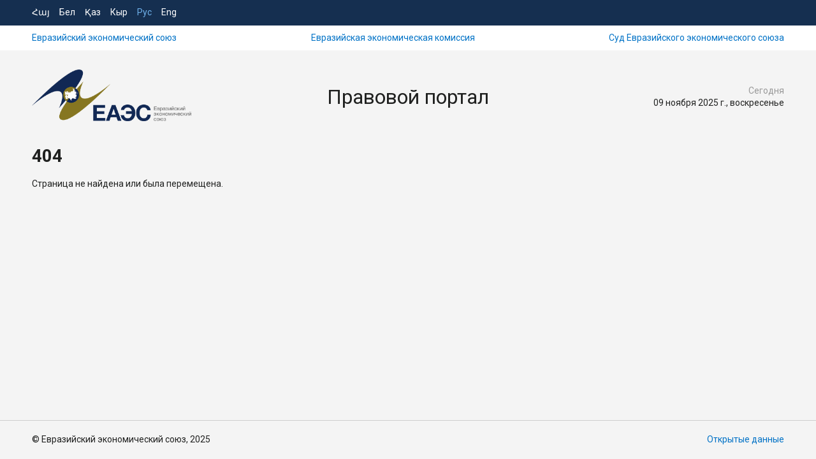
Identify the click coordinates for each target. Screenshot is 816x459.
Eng (169, 12)
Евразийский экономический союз (104, 38)
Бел (67, 12)
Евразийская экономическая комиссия (393, 38)
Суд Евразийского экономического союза (696, 38)
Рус (144, 12)
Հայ (41, 12)
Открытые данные (745, 439)
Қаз (93, 12)
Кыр (118, 12)
